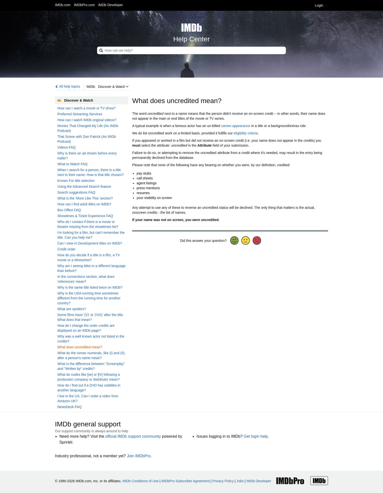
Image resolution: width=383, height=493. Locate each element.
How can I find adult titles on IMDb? (84, 204)
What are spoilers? (71, 309)
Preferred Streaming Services (79, 114)
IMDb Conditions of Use (140, 481)
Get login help (256, 436)
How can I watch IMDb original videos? (86, 120)
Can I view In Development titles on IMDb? (89, 243)
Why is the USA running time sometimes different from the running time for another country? (88, 298)
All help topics (67, 86)
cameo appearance (235, 126)
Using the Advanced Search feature (84, 186)
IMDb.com (63, 5)
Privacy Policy (223, 481)
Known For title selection (76, 181)
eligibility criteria (246, 133)
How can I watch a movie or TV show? (86, 108)
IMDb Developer (110, 5)
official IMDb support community (133, 436)
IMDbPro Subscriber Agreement (185, 481)
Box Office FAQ (69, 210)
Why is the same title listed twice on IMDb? (89, 287)
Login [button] (321, 5)
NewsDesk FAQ (69, 407)
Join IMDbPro (138, 456)
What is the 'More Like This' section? (85, 198)
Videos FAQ (66, 147)
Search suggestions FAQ (76, 192)
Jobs (240, 481)
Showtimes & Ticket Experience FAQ (85, 216)
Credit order (66, 249)
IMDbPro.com (84, 5)
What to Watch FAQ (72, 164)
